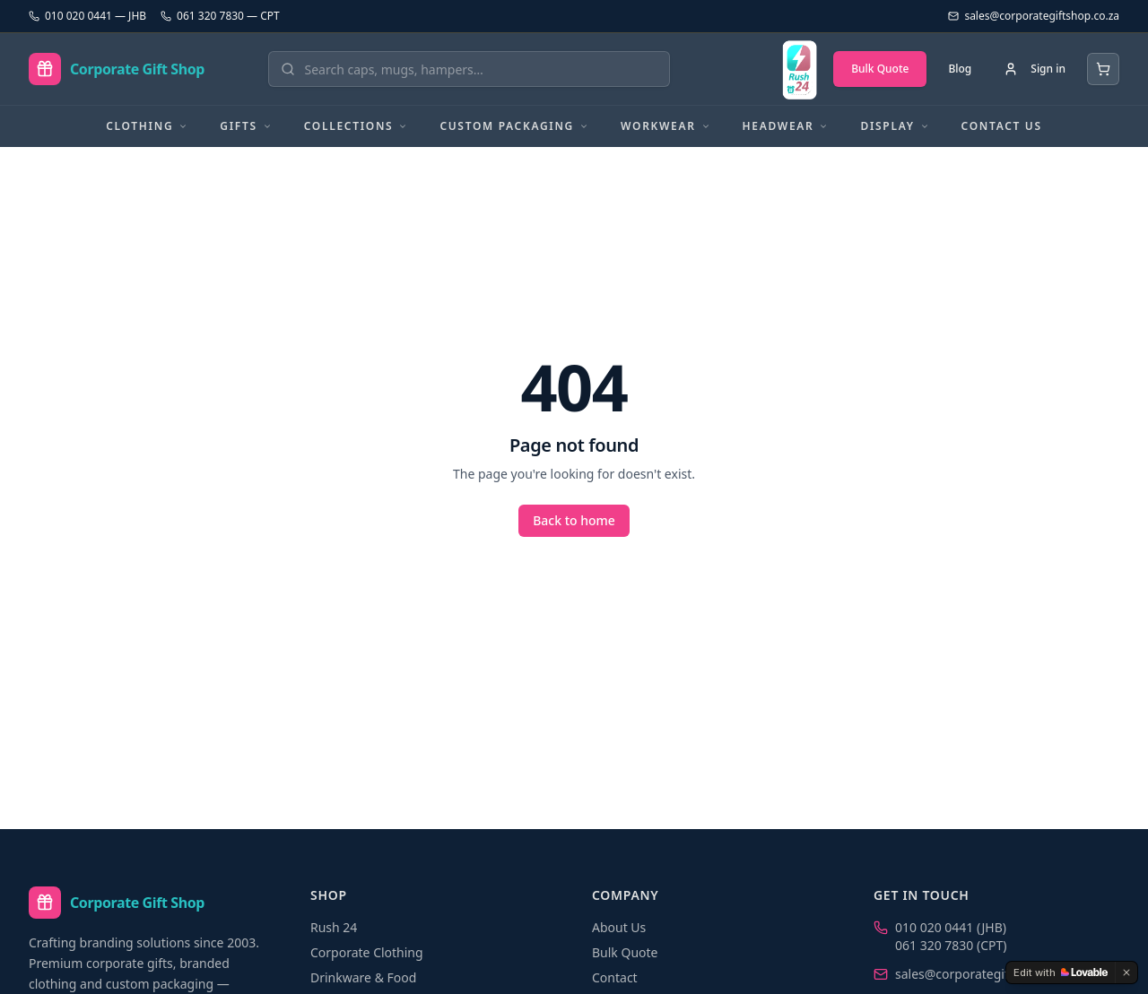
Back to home (574, 520)
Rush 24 (333, 927)
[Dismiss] (1126, 972)
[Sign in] (1034, 69)
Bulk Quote (880, 68)
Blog (959, 68)
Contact (615, 977)
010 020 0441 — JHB (87, 16)
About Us (619, 927)
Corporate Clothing (366, 952)
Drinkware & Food (363, 977)
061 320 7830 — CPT (220, 16)
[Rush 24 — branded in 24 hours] (799, 69)
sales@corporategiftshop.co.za (985, 973)
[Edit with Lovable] (1060, 972)
